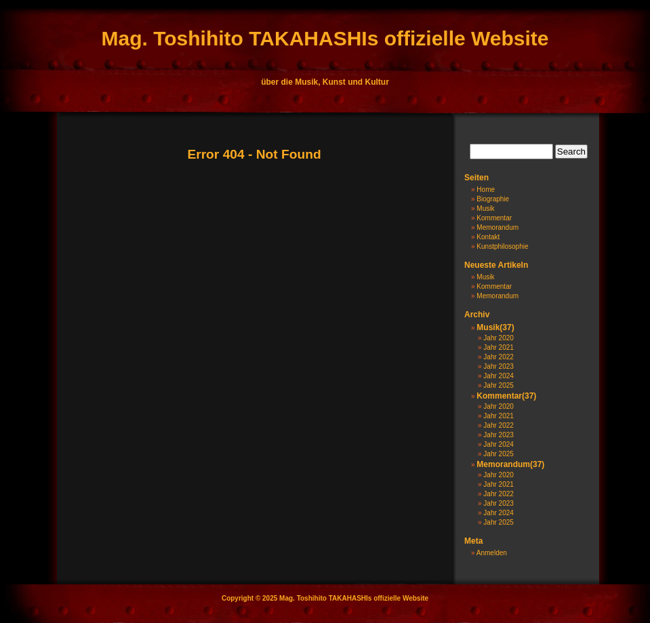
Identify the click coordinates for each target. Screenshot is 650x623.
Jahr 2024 (498, 376)
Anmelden (491, 553)
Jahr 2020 (498, 338)
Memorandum (497, 227)
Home (485, 189)
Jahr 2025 (498, 385)
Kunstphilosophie (502, 246)
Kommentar (494, 218)
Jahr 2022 (498, 357)
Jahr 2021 (498, 347)
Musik (485, 208)
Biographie (492, 199)
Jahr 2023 (498, 366)
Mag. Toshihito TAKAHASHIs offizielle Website (324, 38)
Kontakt (488, 237)
